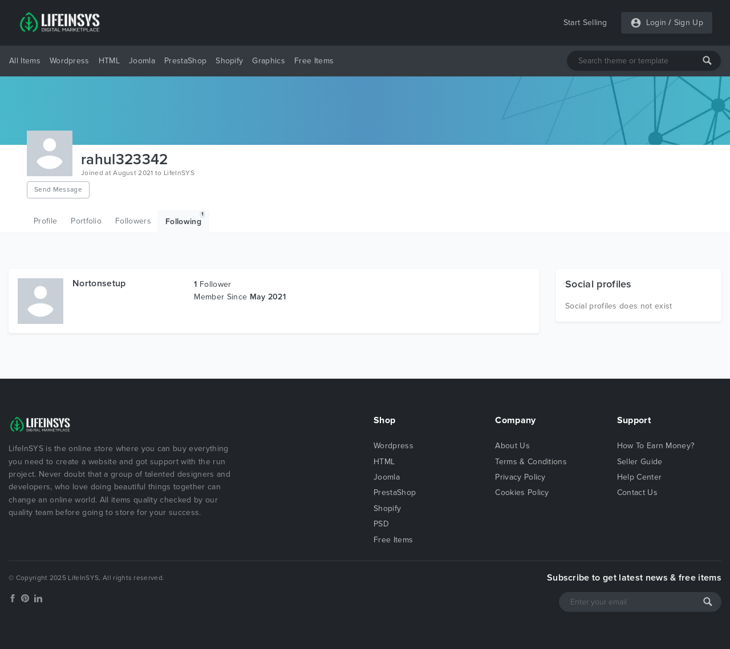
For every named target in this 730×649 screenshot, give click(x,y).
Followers (133, 221)
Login (656, 22)
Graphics (268, 61)
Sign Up (688, 22)
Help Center (639, 477)
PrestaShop (185, 61)
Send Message (58, 189)
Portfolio (86, 221)
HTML (109, 61)
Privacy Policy (520, 477)
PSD (381, 524)
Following (185, 218)
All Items (24, 61)
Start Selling (585, 22)
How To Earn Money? (656, 446)
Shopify (229, 61)
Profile (45, 221)
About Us (512, 446)
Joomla (142, 61)
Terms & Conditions (531, 462)
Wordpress (70, 61)
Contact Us (637, 492)
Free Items (314, 61)
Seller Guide (640, 462)
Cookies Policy (522, 492)
